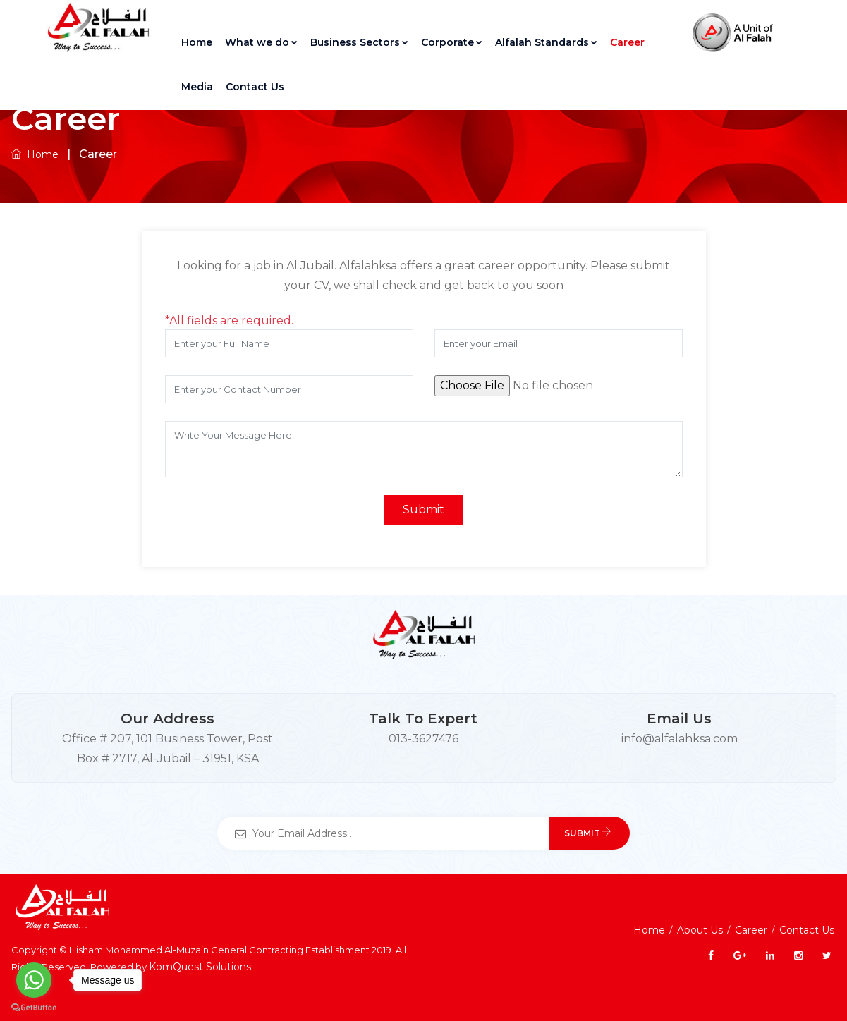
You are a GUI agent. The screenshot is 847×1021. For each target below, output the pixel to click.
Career (627, 42)
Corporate (451, 42)
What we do (261, 42)
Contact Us (255, 86)
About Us (700, 930)
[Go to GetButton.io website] (33, 1007)
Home (196, 42)
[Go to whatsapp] (33, 980)
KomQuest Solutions (200, 966)
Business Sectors (359, 42)
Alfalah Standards (546, 42)
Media (197, 86)
